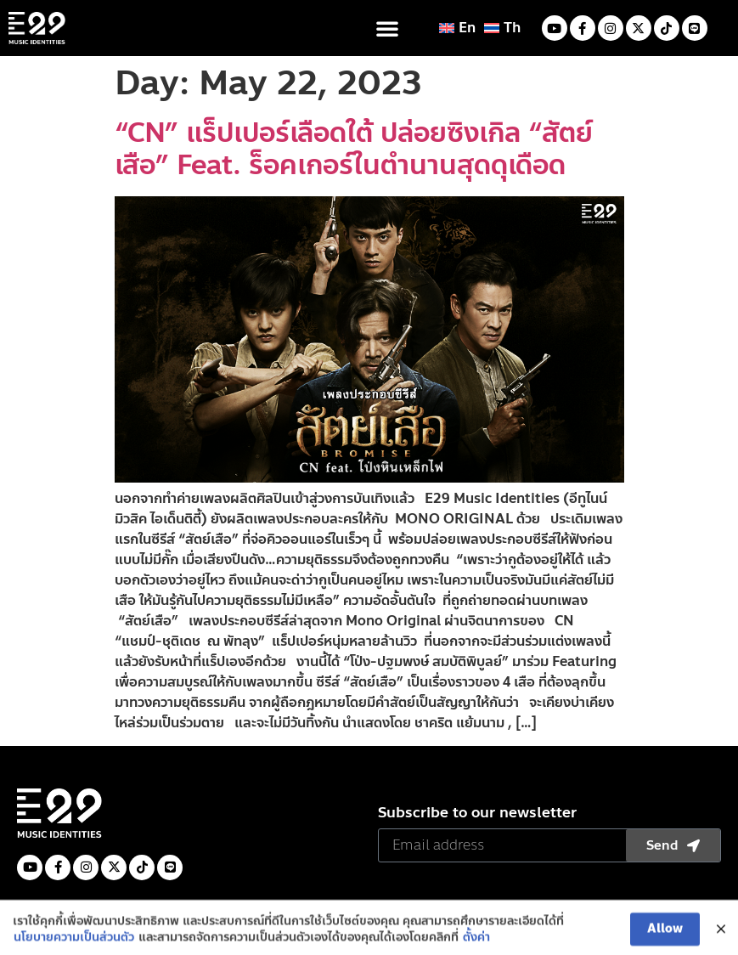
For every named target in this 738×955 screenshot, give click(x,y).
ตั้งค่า (476, 944)
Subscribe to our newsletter (477, 814)
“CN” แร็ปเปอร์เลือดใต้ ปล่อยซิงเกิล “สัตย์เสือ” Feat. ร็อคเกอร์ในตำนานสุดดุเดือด (354, 149)
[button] (387, 28)
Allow (665, 936)
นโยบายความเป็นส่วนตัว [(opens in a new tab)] (74, 944)
